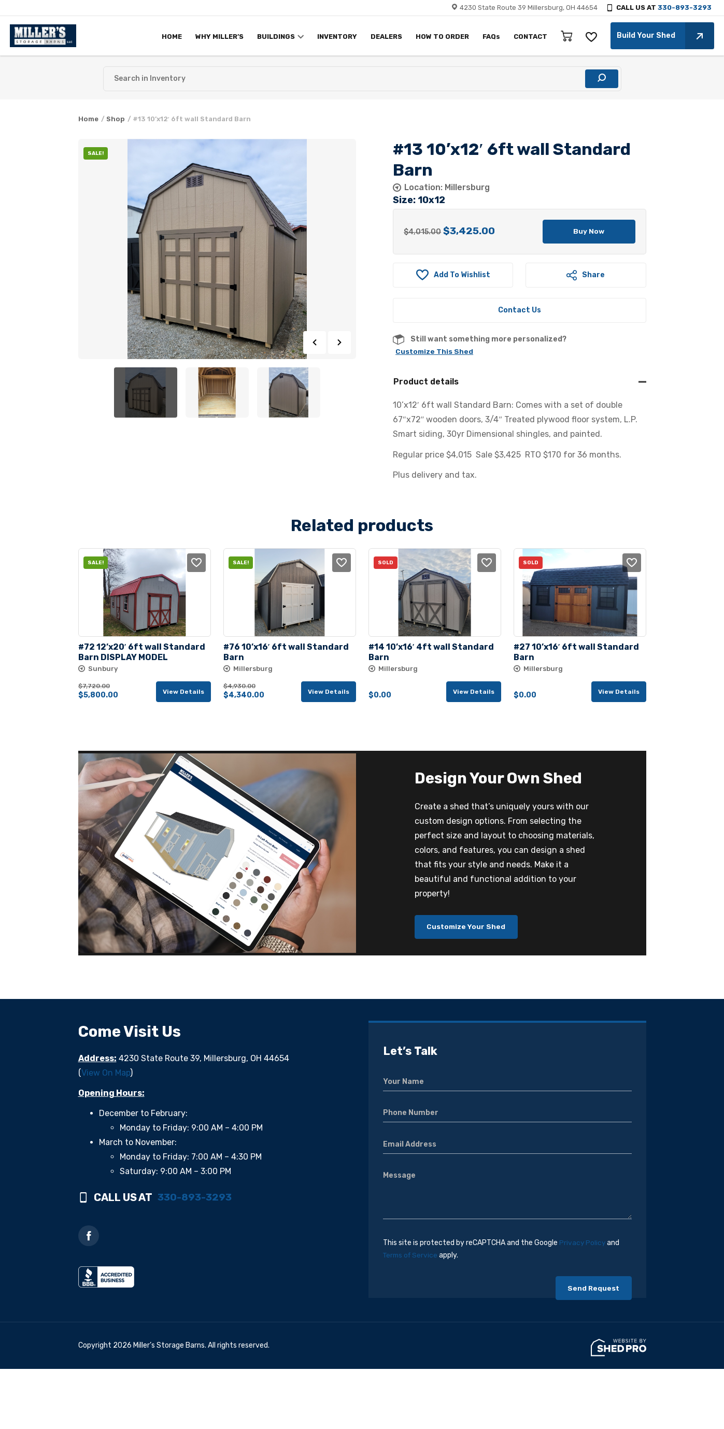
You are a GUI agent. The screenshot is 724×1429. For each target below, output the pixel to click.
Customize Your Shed (468, 928)
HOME (169, 36)
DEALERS (384, 36)
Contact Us (519, 311)
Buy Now (589, 231)
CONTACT (528, 36)
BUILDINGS (273, 36)
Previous (314, 342)
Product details (426, 383)
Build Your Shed (663, 35)
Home (88, 119)
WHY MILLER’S (217, 36)
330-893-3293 (685, 7)
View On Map (105, 1075)
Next (339, 342)
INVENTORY (334, 36)
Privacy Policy (582, 1245)
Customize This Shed (435, 352)
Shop (115, 119)
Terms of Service (412, 1258)
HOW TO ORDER (439, 36)
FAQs (489, 36)
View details (183, 692)
